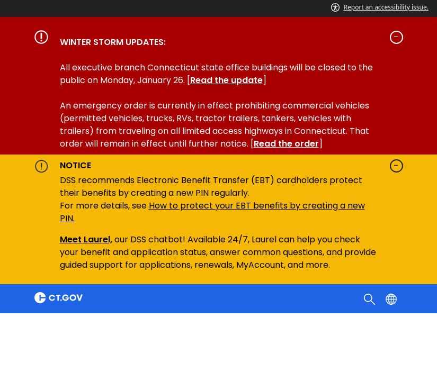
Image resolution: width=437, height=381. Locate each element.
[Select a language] (392, 298)
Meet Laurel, (86, 239)
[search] (370, 298)
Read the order (286, 144)
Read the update (226, 80)
